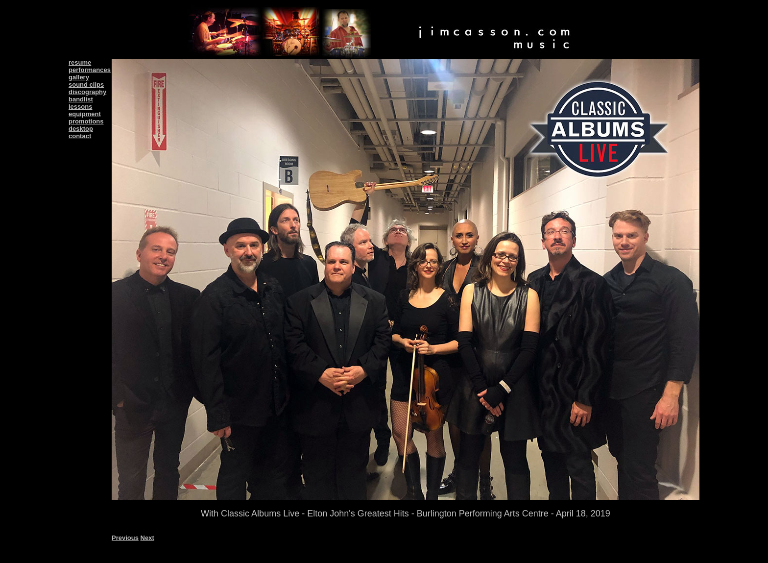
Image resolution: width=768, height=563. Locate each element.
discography (87, 92)
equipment (85, 114)
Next (147, 537)
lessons (80, 106)
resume (80, 62)
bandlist (81, 99)
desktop (81, 128)
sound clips (86, 84)
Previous (125, 537)
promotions (86, 121)
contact (80, 136)
